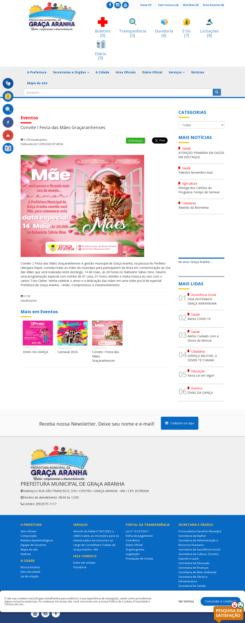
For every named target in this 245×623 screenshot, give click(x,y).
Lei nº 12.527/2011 (137, 531)
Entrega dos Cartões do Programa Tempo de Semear (199, 190)
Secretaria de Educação (194, 563)
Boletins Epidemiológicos (37, 540)
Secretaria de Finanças (193, 568)
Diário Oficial (152, 72)
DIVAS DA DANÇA (35, 352)
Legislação (133, 554)
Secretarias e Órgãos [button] (71, 72)
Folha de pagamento (139, 536)
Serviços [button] (177, 72)
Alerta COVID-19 (199, 319)
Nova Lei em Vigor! (201, 375)
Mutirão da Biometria (193, 207)
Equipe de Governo (33, 545)
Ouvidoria (79, 567)
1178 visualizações (34, 140)
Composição (29, 536)
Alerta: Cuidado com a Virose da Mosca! (203, 338)
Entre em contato (84, 563)
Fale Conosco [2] (168, 4)
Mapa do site (37, 83)
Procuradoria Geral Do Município (199, 531)
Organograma (135, 549)
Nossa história (30, 567)
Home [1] (145, 4)
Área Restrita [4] (213, 4)
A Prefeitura (36, 72)
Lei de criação (30, 576)
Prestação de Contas (139, 558)
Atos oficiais (28, 531)
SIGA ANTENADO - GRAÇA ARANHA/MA (202, 301)
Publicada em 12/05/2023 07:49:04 (42, 144)
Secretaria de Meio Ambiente (197, 572)
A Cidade (102, 72)
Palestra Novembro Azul (195, 172)
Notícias (197, 72)
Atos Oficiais (126, 72)
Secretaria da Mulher (192, 536)
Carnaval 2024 (67, 352)
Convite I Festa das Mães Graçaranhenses (105, 356)
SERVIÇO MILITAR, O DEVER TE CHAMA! (202, 358)
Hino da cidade (30, 572)
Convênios (133, 540)
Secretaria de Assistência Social (199, 549)
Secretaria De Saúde (192, 586)
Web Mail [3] (190, 4)
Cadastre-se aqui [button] (179, 423)
